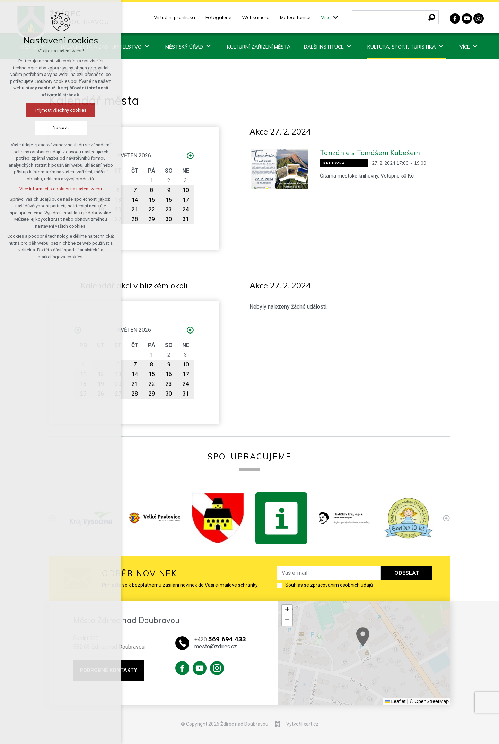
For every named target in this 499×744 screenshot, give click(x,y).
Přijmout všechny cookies (50, 110)
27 (118, 219)
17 (186, 200)
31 (186, 219)
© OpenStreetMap (429, 701)
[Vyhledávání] (432, 17)
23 (169, 209)
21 (135, 209)
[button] (379, 641)
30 (169, 219)
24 (186, 209)
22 (152, 209)
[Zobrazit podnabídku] (336, 17)
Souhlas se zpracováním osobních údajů (329, 585)
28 (135, 219)
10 (186, 190)
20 (118, 209)
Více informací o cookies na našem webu (50, 188)
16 (169, 200)
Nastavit (50, 127)
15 (152, 200)
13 (118, 200)
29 (152, 219)
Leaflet (395, 701)
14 (135, 200)
